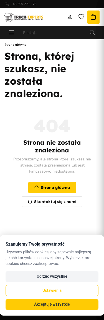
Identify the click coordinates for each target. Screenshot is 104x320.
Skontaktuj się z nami (52, 201)
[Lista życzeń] (81, 17)
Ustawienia (52, 290)
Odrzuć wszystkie (52, 276)
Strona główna (52, 187)
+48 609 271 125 (24, 4)
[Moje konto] (69, 17)
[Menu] (11, 32)
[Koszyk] (93, 17)
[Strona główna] (23, 17)
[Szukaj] (92, 33)
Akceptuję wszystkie (52, 304)
